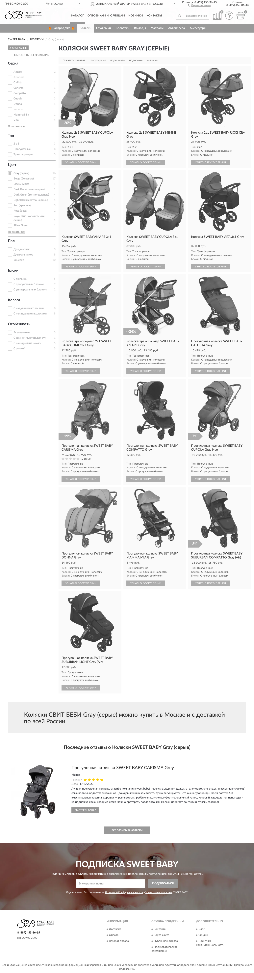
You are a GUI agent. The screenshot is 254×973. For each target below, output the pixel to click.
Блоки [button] (13, 270)
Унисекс (18, 260)
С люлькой (20, 279)
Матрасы (157, 28)
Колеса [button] (14, 300)
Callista (17, 82)
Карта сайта (161, 935)
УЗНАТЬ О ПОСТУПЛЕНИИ (80, 162)
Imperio (18, 109)
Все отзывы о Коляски (127, 830)
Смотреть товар (85, 810)
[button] (199, 5)
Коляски (85, 28)
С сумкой (19, 348)
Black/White (21, 184)
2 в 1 (16, 143)
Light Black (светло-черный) (30, 200)
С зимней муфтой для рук (29, 338)
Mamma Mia (21, 114)
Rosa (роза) (20, 210)
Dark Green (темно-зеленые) (31, 194)
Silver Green (20, 225)
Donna (17, 104)
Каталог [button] (77, 15)
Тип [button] (11, 135)
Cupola (17, 98)
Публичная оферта (166, 941)
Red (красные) (22, 205)
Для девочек (21, 249)
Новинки (135, 15)
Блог (201, 929)
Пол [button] (11, 241)
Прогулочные (22, 149)
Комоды (140, 28)
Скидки (203, 935)
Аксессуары (198, 28)
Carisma (18, 88)
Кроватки (122, 28)
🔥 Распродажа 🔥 (61, 28)
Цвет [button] (12, 165)
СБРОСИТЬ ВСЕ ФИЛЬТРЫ (31, 55)
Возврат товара (119, 941)
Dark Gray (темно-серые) (29, 189)
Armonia (18, 77)
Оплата (113, 935)
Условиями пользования (158, 892)
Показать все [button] (16, 126)
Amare (17, 71)
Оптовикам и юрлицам (106, 15)
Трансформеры (23, 154)
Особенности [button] (19, 324)
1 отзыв (85, 459)
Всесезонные (21, 332)
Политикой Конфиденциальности (124, 892)
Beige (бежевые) (23, 178)
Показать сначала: (74, 60)
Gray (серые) (21, 173)
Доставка (115, 929)
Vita (16, 120)
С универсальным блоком (30, 289)
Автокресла (176, 28)
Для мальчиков (23, 254)
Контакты (154, 15)
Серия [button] (13, 63)
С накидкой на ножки (27, 343)
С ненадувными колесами (30, 313)
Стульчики (103, 28)
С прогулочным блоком (28, 284)
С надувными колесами (28, 308)
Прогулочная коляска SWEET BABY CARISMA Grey (122, 768)
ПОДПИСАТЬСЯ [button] (163, 883)
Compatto (19, 93)
